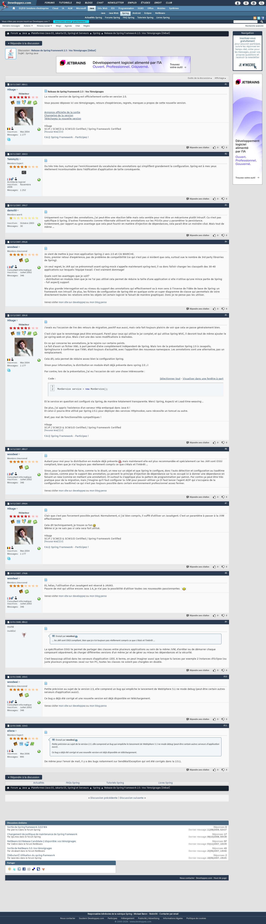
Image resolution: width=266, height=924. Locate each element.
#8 (226, 573)
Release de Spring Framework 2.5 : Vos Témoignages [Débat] (63, 50)
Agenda (68, 26)
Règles (86, 26)
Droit (158, 2)
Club (168, 2)
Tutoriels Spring (145, 17)
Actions (27, 26)
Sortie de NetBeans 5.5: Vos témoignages (29, 848)
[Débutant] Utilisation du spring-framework (31, 855)
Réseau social (43, 26)
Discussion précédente (103, 798)
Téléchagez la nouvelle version (62, 118)
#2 (226, 153)
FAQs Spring (72, 783)
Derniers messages (11, 26)
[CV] (61, 132)
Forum (14, 33)
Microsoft (81, 8)
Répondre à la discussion (23, 43)
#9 (226, 621)
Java (92, 8)
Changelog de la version (58, 115)
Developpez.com (204, 878)
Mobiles (161, 8)
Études (145, 2)
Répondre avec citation (198, 147)
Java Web (113, 13)
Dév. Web (102, 8)
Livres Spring (163, 17)
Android (136, 13)
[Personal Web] (51, 132)
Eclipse (147, 13)
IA (63, 8)
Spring (125, 13)
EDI (113, 8)
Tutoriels (65, 2)
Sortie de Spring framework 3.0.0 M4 (27, 827)
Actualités (38, 783)
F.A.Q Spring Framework (58, 137)
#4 (226, 241)
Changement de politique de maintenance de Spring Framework (42, 834)
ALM (70, 8)
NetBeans (160, 13)
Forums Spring (112, 17)
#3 (226, 205)
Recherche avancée (254, 26)
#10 (225, 676)
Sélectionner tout (170, 378)
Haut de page (220, 878)
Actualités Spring (93, 17)
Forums (49, 2)
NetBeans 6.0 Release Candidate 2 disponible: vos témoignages (41, 841)
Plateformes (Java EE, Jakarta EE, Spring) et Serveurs (60, 33)
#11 (225, 725)
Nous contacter (187, 878)
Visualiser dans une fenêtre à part (203, 378)
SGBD (141, 8)
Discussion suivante (132, 798)
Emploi (132, 2)
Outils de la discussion (199, 78)
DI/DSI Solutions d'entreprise (34, 8)
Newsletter (115, 2)
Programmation (126, 8)
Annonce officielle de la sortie (62, 112)
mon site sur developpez (72, 302)
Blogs (88, 2)
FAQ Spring (128, 17)
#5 (226, 315)
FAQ (78, 2)
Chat (99, 2)
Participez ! (82, 137)
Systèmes (174, 8)
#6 (226, 449)
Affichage (219, 78)
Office (150, 8)
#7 (226, 503)
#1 (226, 84)
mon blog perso (98, 302)
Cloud (55, 8)
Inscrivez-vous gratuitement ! (71, 21)
